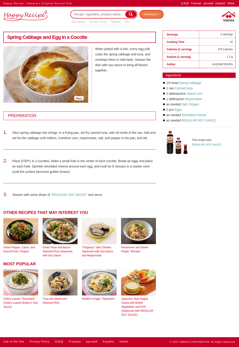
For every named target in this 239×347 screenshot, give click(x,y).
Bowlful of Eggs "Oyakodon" (98, 298)
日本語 (185, 3)
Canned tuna (184, 88)
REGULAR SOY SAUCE (199, 120)
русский (208, 3)
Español (220, 3)
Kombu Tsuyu (98, 21)
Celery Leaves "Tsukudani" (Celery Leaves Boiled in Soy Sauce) (20, 302)
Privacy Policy (40, 341)
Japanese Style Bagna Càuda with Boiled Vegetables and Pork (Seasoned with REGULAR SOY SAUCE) (137, 306)
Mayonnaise (193, 99)
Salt (184, 104)
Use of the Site (13, 341)
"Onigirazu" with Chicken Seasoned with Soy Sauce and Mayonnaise (97, 251)
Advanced (149, 14)
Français (196, 3)
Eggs (178, 109)
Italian (231, 3)
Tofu (127, 21)
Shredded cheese (194, 115)
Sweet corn (194, 93)
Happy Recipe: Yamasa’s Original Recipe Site (37, 3)
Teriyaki (115, 21)
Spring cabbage (190, 83)
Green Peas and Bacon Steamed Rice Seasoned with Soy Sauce (57, 251)
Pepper (193, 104)
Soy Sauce (78, 21)
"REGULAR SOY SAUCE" (69, 194)
